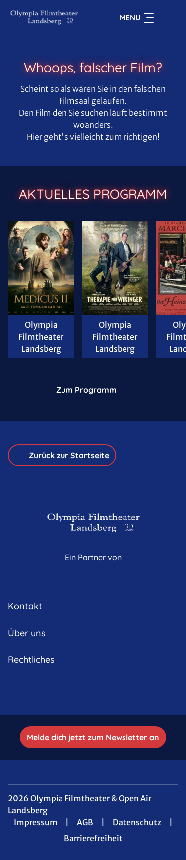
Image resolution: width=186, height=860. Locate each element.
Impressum (36, 822)
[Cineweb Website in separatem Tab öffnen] (93, 568)
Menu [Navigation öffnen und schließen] (137, 18)
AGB (85, 822)
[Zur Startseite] (44, 18)
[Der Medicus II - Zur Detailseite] (41, 268)
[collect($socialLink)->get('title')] (93, 693)
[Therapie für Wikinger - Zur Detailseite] (115, 268)
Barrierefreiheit (93, 838)
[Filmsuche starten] (168, 18)
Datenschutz (137, 822)
